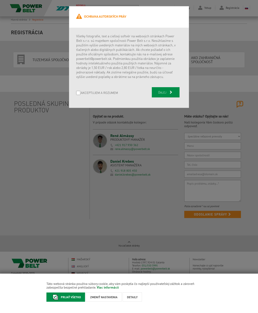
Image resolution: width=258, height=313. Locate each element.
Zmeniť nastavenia (103, 297)
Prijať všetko (66, 297)
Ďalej (165, 92)
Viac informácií (108, 287)
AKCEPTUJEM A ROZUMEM (99, 93)
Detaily (132, 297)
